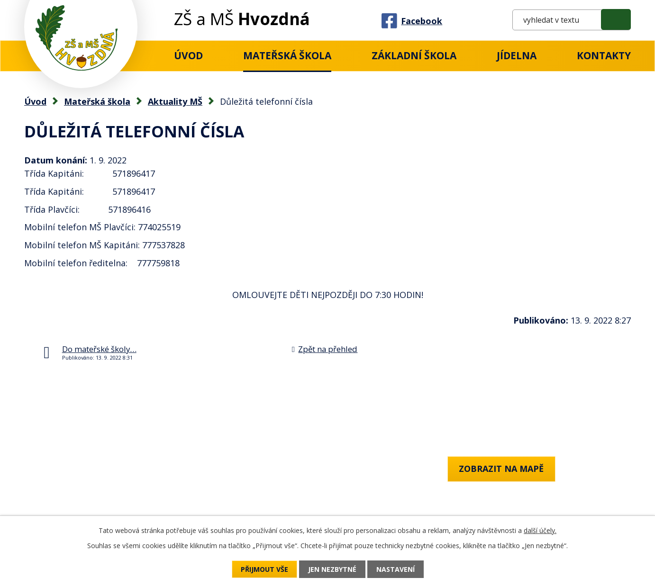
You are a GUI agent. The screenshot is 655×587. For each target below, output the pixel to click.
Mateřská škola (287, 55)
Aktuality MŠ (175, 101)
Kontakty (604, 55)
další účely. (540, 530)
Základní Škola (414, 55)
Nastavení (395, 569)
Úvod (188, 55)
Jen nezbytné (332, 569)
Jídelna (517, 55)
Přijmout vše (264, 569)
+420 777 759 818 (58, 494)
